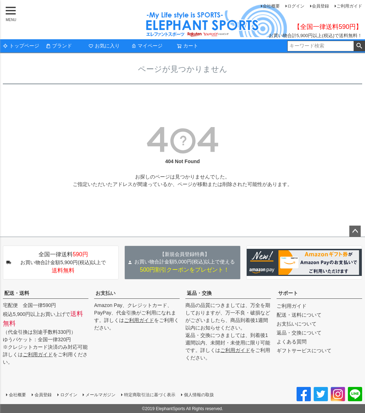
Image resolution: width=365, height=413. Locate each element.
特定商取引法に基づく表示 (149, 394)
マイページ (147, 46)
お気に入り (104, 46)
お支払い (105, 293)
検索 (359, 46)
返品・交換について (299, 333)
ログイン (295, 6)
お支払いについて (297, 324)
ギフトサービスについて (304, 350)
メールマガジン (100, 394)
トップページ (21, 46)
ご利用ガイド (349, 6)
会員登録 (320, 6)
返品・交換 (199, 293)
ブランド (59, 46)
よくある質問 (292, 341)
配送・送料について (299, 315)
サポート (288, 293)
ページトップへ (355, 231)
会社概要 (271, 6)
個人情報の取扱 (199, 394)
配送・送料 (16, 293)
